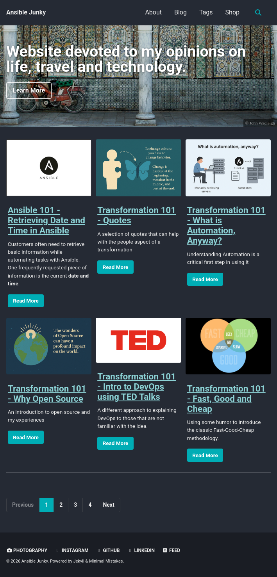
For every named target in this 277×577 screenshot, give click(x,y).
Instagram (72, 550)
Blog (180, 12)
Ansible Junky (26, 12)
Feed (171, 550)
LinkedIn (141, 550)
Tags (206, 12)
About (153, 12)
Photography (26, 550)
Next (108, 505)
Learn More (29, 90)
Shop (232, 12)
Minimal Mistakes (106, 561)
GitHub (108, 550)
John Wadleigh (262, 123)
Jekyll (78, 561)
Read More (26, 300)
